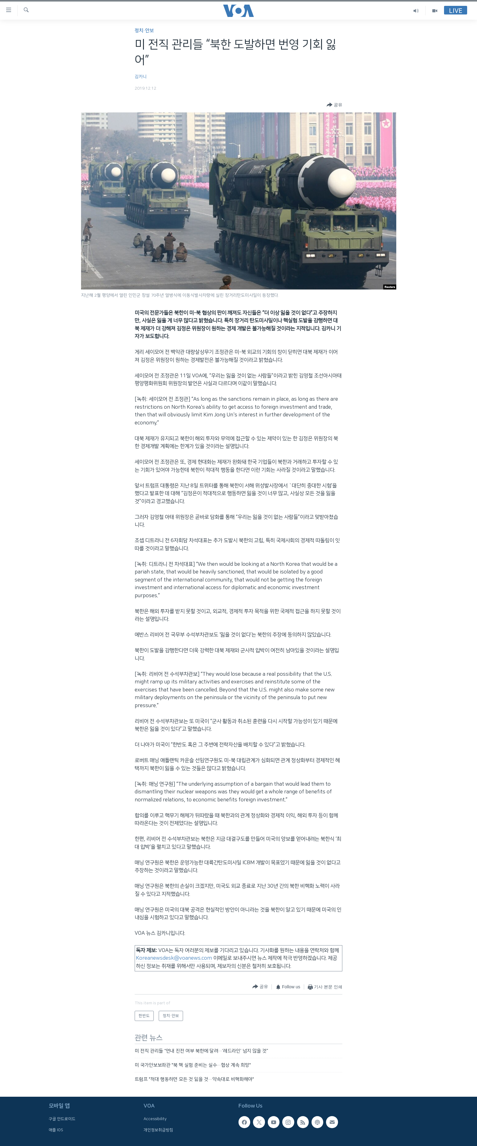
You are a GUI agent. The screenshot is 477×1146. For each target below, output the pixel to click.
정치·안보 (144, 30)
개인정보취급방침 (158, 1130)
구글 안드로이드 (62, 1119)
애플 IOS (56, 1130)
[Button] (334, 105)
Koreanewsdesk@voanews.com (174, 958)
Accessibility (155, 1119)
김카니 (141, 76)
